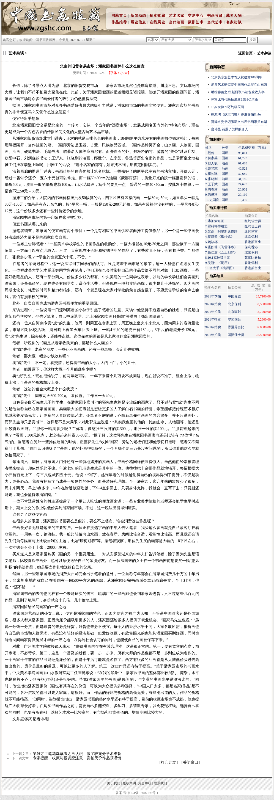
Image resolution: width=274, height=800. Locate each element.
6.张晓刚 (211, 179)
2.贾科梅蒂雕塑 (216, 226)
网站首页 (119, 15)
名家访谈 (234, 22)
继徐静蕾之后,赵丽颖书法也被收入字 (238, 92)
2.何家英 (211, 158)
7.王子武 (211, 184)
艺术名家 (177, 15)
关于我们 (113, 783)
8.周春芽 (211, 189)
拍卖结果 (216, 276)
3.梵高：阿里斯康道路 (221, 231)
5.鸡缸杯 (211, 242)
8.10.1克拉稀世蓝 (217, 258)
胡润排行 (216, 139)
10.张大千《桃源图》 (220, 268)
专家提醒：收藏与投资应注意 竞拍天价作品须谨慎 (77, 758)
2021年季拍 (212, 296)
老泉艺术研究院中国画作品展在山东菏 (239, 85)
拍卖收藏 (157, 15)
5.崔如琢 (211, 174)
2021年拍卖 (212, 304)
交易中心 (196, 15)
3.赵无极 (211, 163)
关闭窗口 (190, 762)
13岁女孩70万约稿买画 (228, 107)
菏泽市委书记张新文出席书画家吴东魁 (239, 122)
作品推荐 (119, 22)
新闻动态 (138, 15)
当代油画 (177, 22)
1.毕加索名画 (214, 221)
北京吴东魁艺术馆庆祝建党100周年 (236, 77)
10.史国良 (212, 200)
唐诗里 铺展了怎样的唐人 (229, 129)
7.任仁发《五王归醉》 (221, 252)
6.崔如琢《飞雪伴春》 (221, 247)
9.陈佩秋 (211, 195)
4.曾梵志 (211, 168)
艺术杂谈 (264, 53)
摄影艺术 (196, 22)
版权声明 (129, 783)
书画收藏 (215, 15)
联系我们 (160, 783)
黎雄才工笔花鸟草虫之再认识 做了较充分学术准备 (77, 754)
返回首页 (245, 53)
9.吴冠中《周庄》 (218, 263)
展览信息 (138, 22)
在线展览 (157, 22)
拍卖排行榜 (218, 208)
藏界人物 (234, 15)
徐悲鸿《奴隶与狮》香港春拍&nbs (236, 114)
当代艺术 (215, 22)
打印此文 (168, 762)
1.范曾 (209, 153)
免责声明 (144, 783)
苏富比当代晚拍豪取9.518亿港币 (234, 99)
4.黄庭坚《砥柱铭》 (219, 237)
